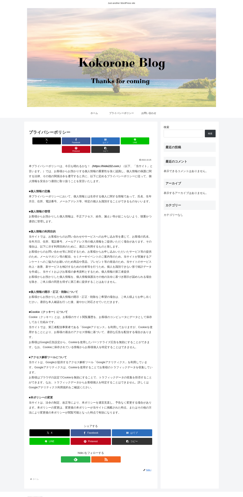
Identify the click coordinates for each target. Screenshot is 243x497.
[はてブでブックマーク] (80, 140)
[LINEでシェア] (101, 140)
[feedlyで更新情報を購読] (87, 451)
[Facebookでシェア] (59, 140)
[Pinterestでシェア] (122, 140)
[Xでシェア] (39, 140)
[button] (143, 140)
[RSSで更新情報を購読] (94, 451)
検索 (166, 127)
